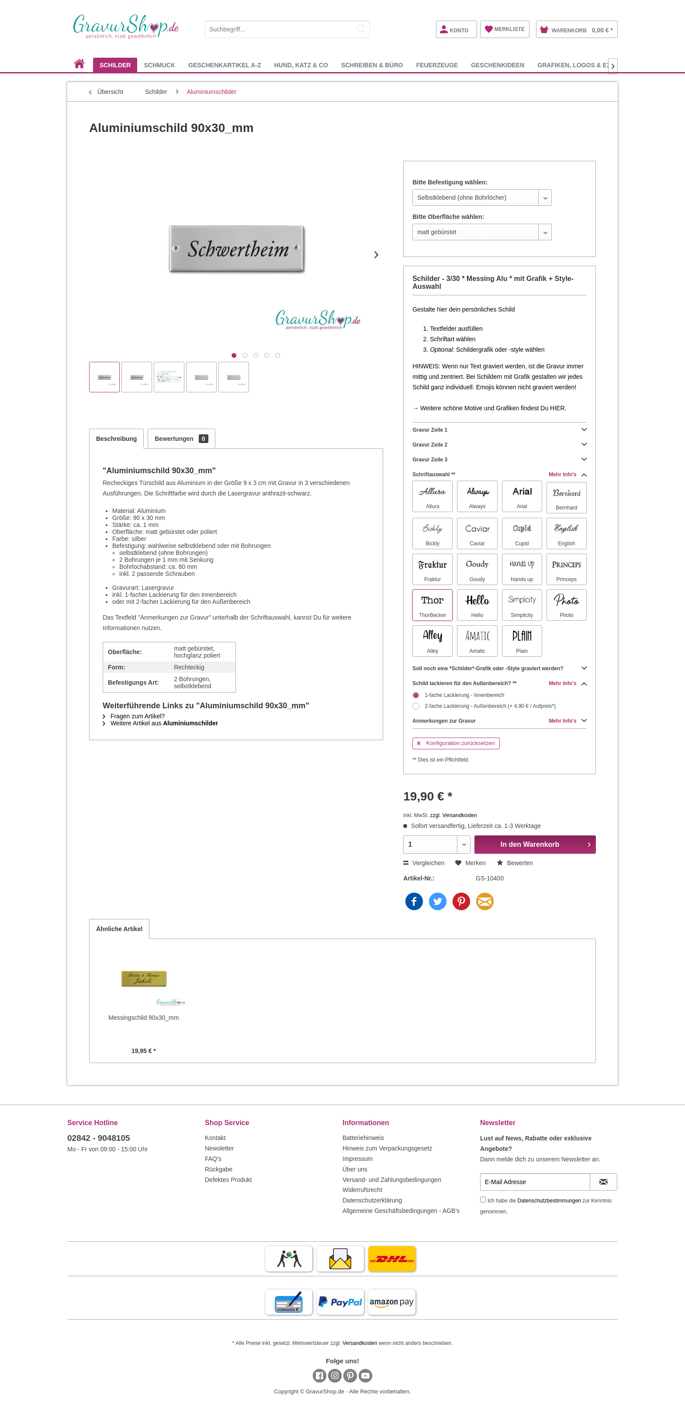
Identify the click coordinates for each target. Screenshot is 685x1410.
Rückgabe (218, 1169)
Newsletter (219, 1148)
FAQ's (213, 1158)
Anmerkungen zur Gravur (499, 721)
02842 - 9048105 (98, 1138)
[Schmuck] (159, 65)
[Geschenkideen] (497, 65)
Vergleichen (423, 862)
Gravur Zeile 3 (499, 459)
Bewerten (515, 862)
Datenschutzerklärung (372, 1200)
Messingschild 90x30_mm (143, 1017)
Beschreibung (116, 438)
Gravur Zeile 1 (499, 430)
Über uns (354, 1169)
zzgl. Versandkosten (453, 815)
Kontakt (215, 1137)
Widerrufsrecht (362, 1189)
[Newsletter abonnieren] (603, 1182)
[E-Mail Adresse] (535, 1182)
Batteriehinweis (363, 1137)
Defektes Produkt (228, 1179)
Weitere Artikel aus (160, 723)
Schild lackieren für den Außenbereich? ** (499, 683)
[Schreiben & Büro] (372, 65)
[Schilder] (115, 65)
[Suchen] (361, 29)
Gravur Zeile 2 (499, 445)
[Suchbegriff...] (287, 29)
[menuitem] (287, 27)
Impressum (357, 1158)
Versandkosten (359, 1343)
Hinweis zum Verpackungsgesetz (387, 1148)
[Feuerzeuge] (436, 65)
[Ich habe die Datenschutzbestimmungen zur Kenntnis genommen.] (483, 1199)
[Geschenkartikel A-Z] (224, 65)
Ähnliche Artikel (119, 928)
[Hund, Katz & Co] (300, 65)
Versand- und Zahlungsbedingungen (391, 1179)
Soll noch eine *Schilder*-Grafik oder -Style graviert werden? (499, 668)
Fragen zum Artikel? (134, 716)
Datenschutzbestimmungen (549, 1201)
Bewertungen (181, 438)
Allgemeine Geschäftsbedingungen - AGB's (401, 1210)
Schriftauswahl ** (499, 474)
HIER (557, 408)
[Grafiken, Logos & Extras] (582, 65)
